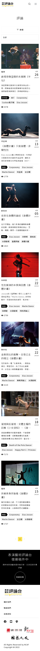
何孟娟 (4, 141)
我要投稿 (20, 577)
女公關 (27, 172)
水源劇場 (5, 241)
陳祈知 (4, 349)
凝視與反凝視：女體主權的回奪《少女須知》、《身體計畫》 (16, 427)
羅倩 (3, 72)
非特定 (5, 97)
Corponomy (22, 97)
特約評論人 (24, 311)
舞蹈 (4, 167)
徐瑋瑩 (4, 280)
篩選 (20, 29)
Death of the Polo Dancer (20, 445)
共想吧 (25, 236)
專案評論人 (21, 380)
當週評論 (15, 241)
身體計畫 (25, 241)
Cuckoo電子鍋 (8, 102)
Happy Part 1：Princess (25, 450)
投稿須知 (7, 614)
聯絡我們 (7, 608)
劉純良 (4, 211)
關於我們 (7, 602)
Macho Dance (28, 306)
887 (12, 97)
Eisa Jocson (22, 102)
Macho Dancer (8, 172)
